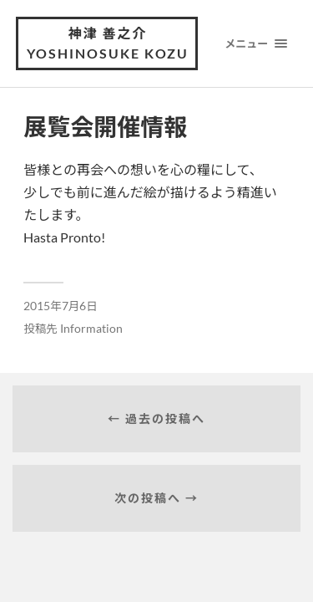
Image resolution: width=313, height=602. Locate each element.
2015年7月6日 (60, 306)
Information (91, 328)
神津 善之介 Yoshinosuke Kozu (108, 43)
